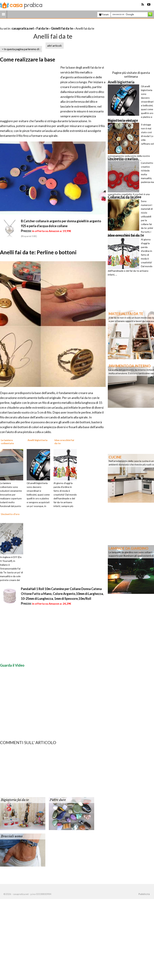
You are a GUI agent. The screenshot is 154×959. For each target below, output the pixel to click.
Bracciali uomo (11, 836)
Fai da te (42, 28)
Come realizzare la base (27, 59)
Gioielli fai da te (62, 28)
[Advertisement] (41, 24)
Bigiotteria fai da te (15, 800)
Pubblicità (144, 894)
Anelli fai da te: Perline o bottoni (38, 252)
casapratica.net (23, 28)
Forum (104, 14)
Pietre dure (58, 800)
